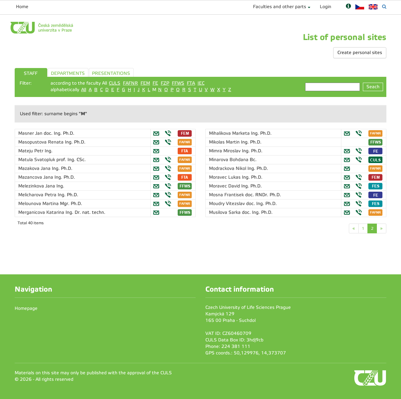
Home (22, 6)
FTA (191, 83)
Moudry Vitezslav (227, 203)
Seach (372, 86)
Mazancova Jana (36, 177)
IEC (201, 83)
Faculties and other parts (279, 6)
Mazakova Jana (35, 168)
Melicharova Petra (38, 194)
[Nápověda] (348, 6)
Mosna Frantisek (227, 194)
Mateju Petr (31, 150)
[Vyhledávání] (384, 6)
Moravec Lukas (225, 177)
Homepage (26, 308)
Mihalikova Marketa (230, 133)
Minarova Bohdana (229, 159)
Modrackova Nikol (228, 168)
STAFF (30, 73)
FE (155, 83)
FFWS (178, 83)
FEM (145, 83)
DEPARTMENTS (68, 73)
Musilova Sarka (225, 212)
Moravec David (225, 186)
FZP (165, 83)
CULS (114, 83)
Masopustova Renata (41, 142)
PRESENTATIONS (111, 73)
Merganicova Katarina (42, 212)
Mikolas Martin (225, 142)
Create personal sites (359, 52)
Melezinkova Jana (37, 186)
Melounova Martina (39, 203)
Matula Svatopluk (37, 159)
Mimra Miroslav (225, 150)
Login (325, 6)
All (83, 89)
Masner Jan (31, 133)
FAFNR (130, 83)
